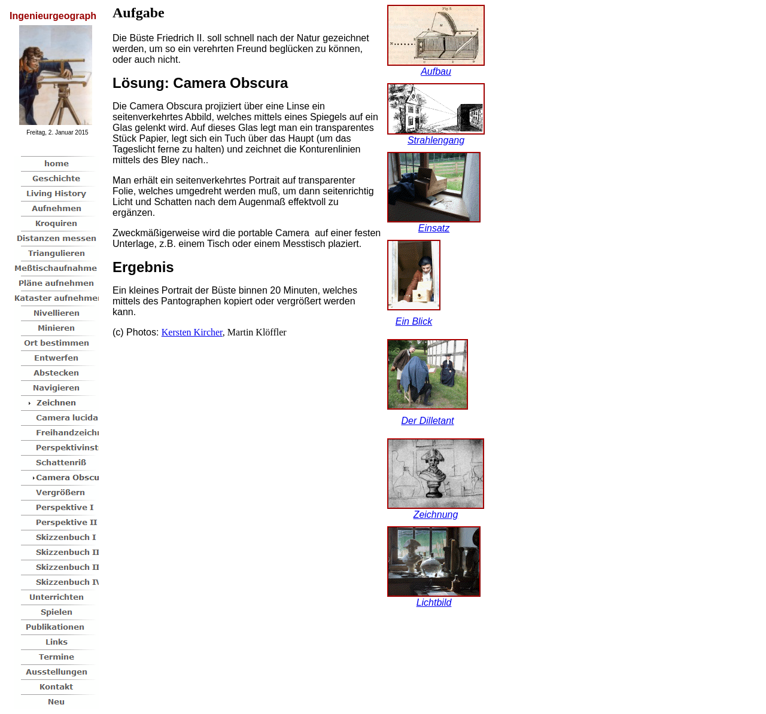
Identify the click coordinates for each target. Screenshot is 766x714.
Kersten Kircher (192, 332)
